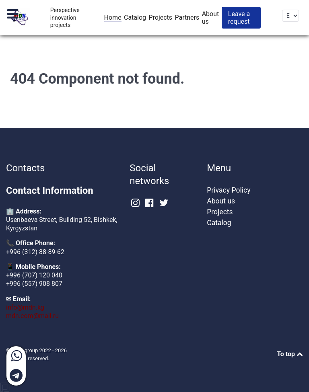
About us (221, 201)
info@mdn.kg (25, 307)
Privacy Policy (228, 190)
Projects (220, 212)
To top (290, 354)
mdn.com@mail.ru (32, 316)
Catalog (219, 223)
